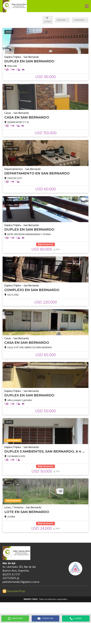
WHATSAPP (15, 618)
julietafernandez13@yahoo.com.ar (21, 582)
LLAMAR (76, 618)
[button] (86, 6)
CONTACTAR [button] (45, 618)
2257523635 (11, 578)
